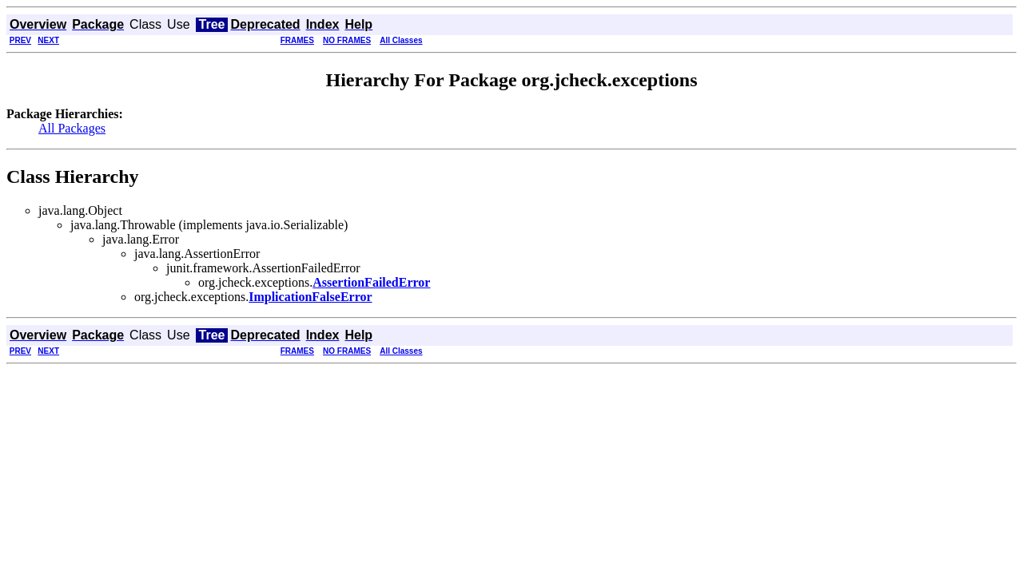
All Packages (71, 128)
